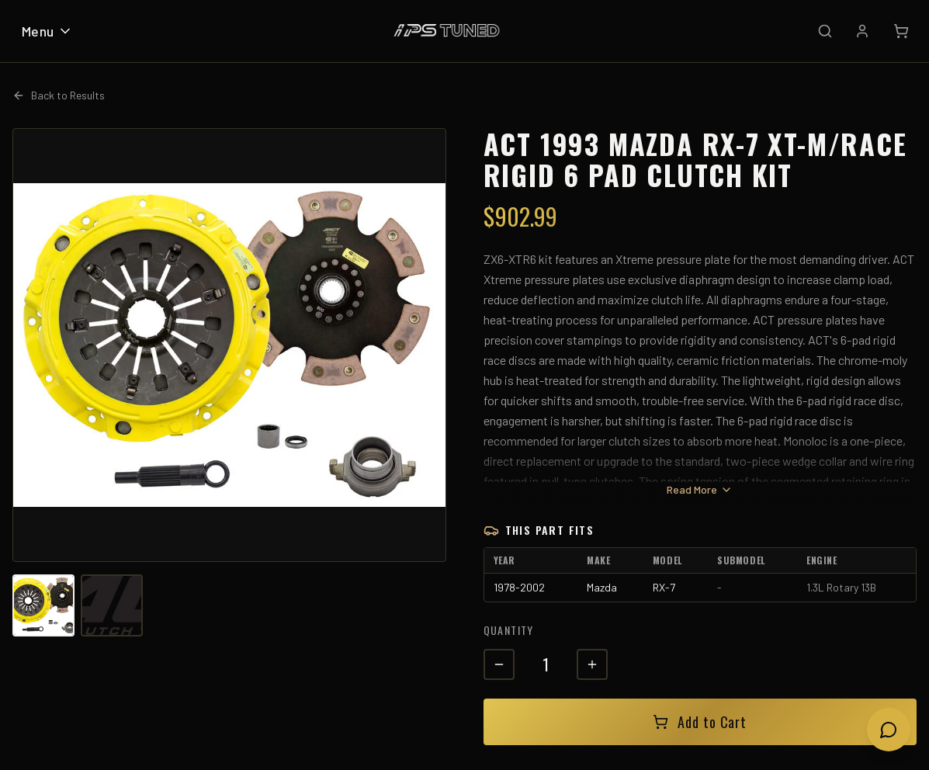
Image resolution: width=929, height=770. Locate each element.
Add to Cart (700, 722)
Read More (700, 489)
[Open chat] (888, 729)
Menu (47, 31)
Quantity (509, 630)
